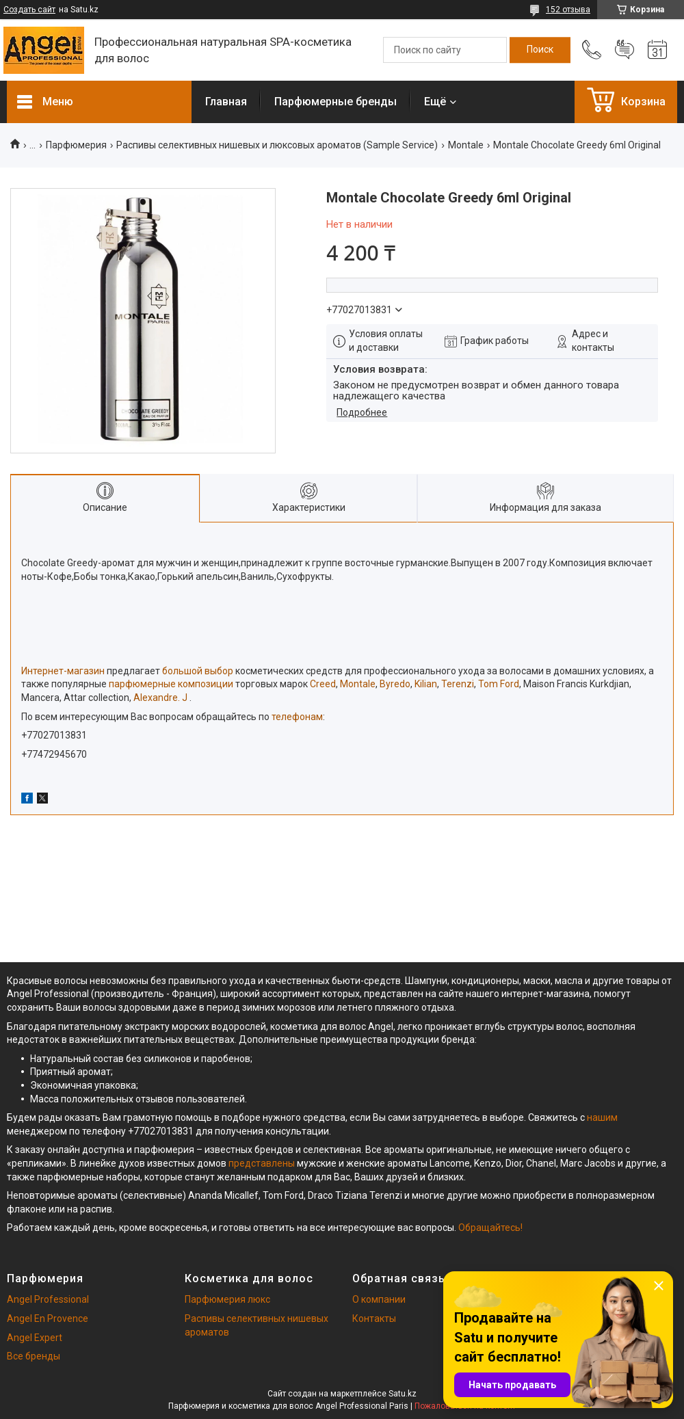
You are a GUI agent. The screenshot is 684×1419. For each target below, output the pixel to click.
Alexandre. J (161, 697)
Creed (323, 683)
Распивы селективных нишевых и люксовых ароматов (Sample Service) (277, 145)
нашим (602, 1117)
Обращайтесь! (490, 1227)
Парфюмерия (76, 145)
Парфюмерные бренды (335, 101)
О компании (379, 1299)
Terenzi (457, 683)
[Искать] (540, 50)
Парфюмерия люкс (227, 1299)
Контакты (374, 1318)
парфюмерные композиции (171, 683)
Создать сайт (29, 9)
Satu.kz (403, 1393)
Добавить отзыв (624, 50)
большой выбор (197, 670)
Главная (226, 101)
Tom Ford (498, 683)
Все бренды (33, 1356)
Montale (466, 145)
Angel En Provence (47, 1318)
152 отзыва (568, 9)
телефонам (297, 716)
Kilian (426, 683)
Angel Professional (48, 1299)
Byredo (395, 683)
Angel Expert (34, 1337)
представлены (261, 1163)
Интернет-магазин (63, 670)
